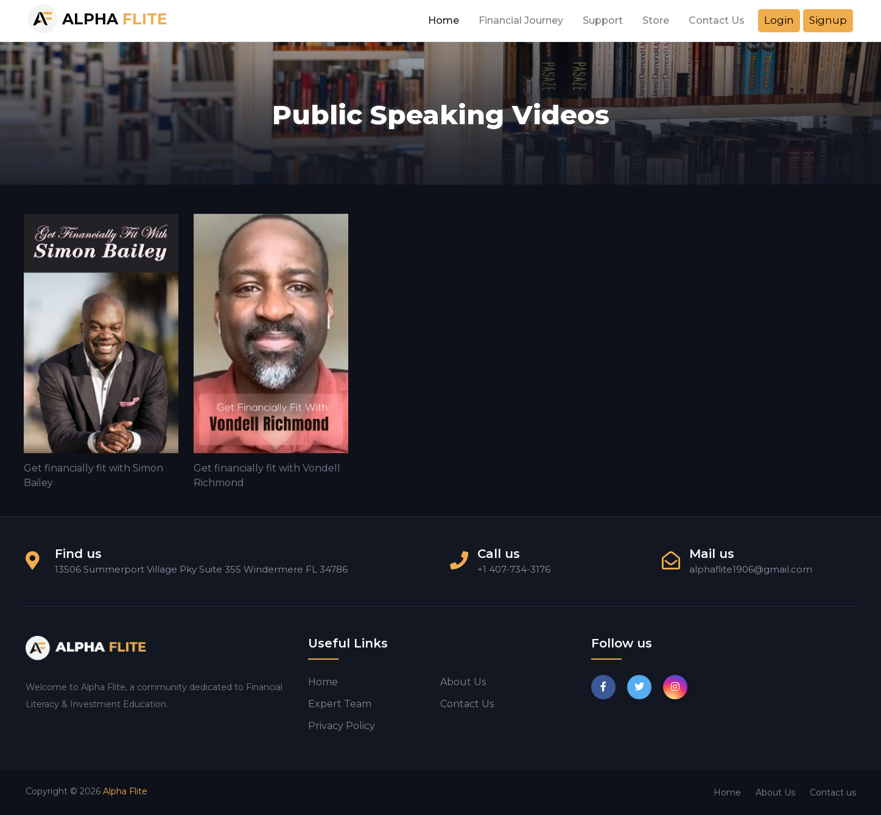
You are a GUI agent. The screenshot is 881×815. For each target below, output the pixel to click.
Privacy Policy (341, 726)
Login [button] (779, 20)
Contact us (467, 704)
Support (603, 20)
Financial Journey (521, 20)
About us (463, 682)
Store (655, 20)
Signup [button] (828, 20)
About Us (775, 792)
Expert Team (339, 704)
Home (443, 20)
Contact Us (717, 20)
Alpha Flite (125, 791)
